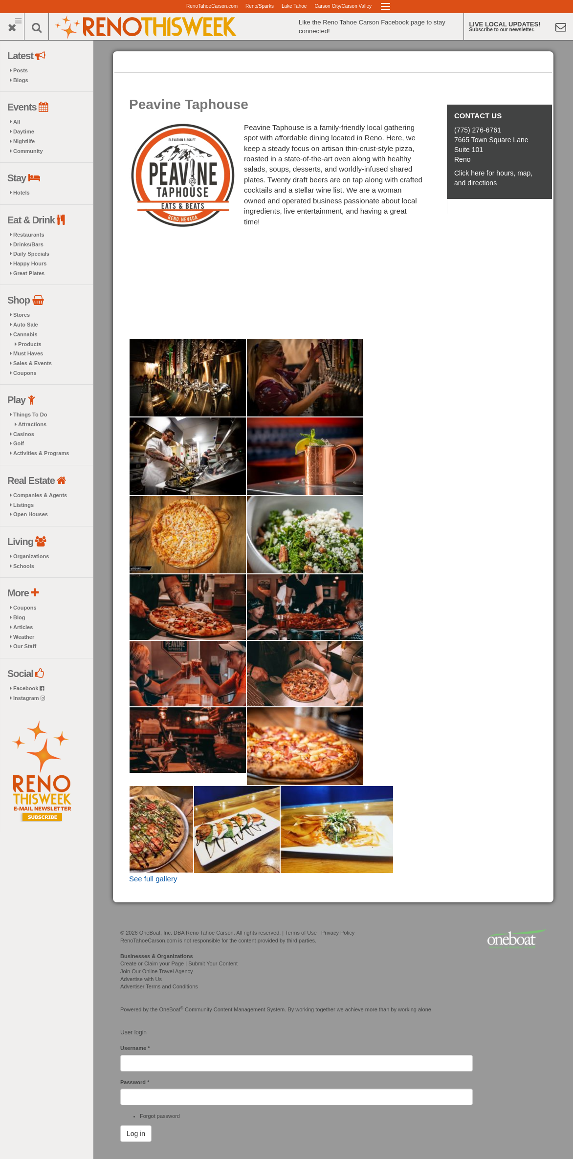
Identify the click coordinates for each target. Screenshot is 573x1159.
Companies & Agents (40, 495)
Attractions (32, 424)
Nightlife (24, 141)
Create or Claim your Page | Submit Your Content (179, 963)
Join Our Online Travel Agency (156, 971)
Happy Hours (29, 263)
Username (135, 1048)
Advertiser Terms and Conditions (159, 986)
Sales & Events (32, 363)
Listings (23, 505)
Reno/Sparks (259, 6)
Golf (18, 443)
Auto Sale (25, 325)
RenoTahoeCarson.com (212, 6)
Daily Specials (31, 254)
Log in (136, 1133)
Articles (23, 627)
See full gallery (153, 879)
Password (134, 1082)
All (16, 122)
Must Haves (28, 353)
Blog (19, 617)
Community (28, 151)
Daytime (23, 131)
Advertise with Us (141, 979)
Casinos (23, 434)
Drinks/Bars (28, 244)
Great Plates (28, 273)
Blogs (20, 80)
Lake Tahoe (294, 6)
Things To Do (30, 414)
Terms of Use (301, 933)
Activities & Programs (41, 453)
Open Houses (30, 514)
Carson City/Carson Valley (343, 6)
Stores (21, 315)
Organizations (31, 556)
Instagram (29, 698)
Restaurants (28, 235)
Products (30, 344)
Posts (20, 70)
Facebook (28, 688)
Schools (23, 566)
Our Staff (24, 646)
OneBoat (171, 1009)
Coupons (25, 373)
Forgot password (160, 1116)
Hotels (21, 193)
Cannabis (25, 334)
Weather (23, 637)
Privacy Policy (337, 933)
